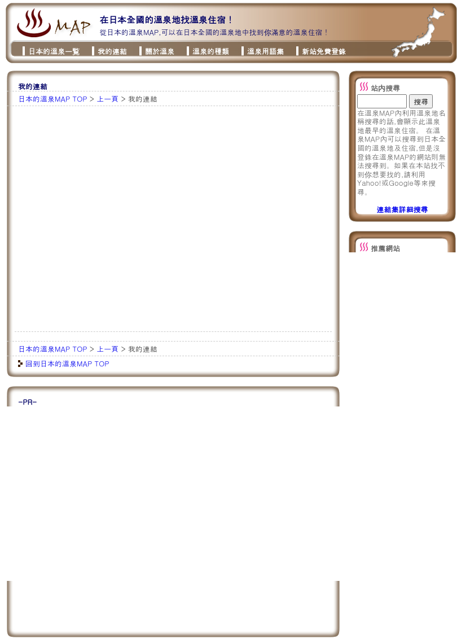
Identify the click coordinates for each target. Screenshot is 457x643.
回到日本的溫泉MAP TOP (67, 363)
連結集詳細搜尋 (402, 209)
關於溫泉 (159, 51)
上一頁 (107, 98)
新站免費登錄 (324, 51)
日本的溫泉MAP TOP (52, 98)
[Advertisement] (109, 219)
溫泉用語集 (265, 51)
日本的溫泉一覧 (54, 51)
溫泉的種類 (210, 51)
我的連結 (112, 51)
